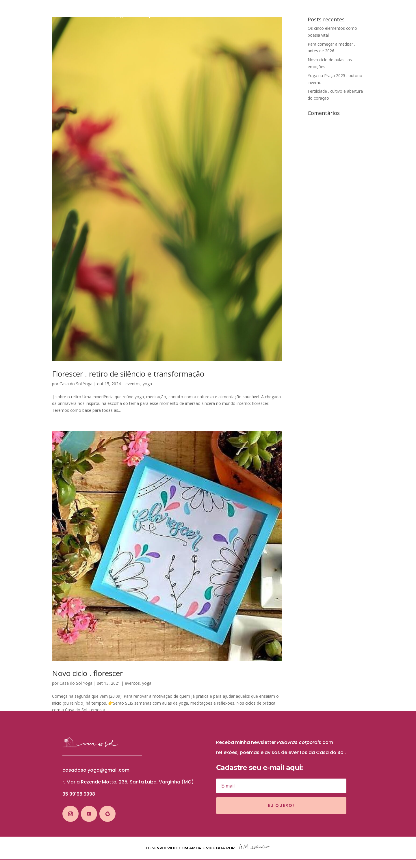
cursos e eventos (339, 16)
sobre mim (91, 16)
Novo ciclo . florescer (87, 673)
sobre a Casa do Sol (48, 16)
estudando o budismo (286, 16)
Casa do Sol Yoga (76, 383)
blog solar (378, 16)
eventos (132, 383)
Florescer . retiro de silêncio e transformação (128, 373)
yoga (147, 383)
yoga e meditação (132, 16)
